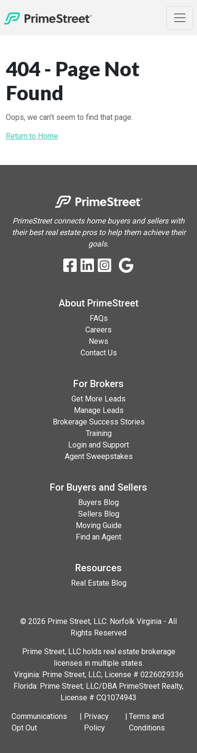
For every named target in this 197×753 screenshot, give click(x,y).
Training (99, 433)
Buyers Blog (98, 502)
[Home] (48, 17)
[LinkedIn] (87, 266)
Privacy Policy (96, 722)
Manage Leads (99, 410)
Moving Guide (99, 525)
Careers (98, 329)
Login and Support (98, 444)
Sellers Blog (98, 513)
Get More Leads (98, 398)
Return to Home (32, 136)
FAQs (99, 318)
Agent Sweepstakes (99, 456)
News (98, 341)
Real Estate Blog (99, 583)
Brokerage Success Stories (99, 421)
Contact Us (99, 352)
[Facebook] (70, 266)
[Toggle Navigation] (179, 18)
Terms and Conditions (147, 722)
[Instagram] (104, 266)
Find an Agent (98, 536)
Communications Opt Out (39, 722)
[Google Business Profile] (126, 266)
